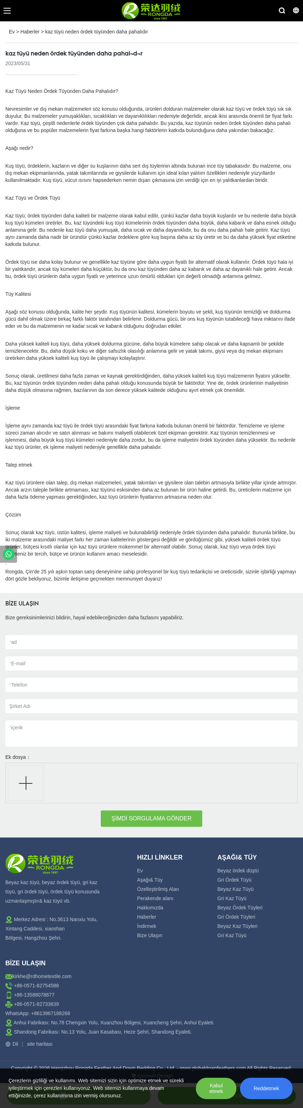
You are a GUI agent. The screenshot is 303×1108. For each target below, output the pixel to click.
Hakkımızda (150, 907)
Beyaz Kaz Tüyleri (238, 926)
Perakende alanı (155, 898)
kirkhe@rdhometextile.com (42, 976)
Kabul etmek (216, 1088)
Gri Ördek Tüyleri (236, 917)
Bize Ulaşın (149, 935)
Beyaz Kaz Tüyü (236, 889)
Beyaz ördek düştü (238, 870)
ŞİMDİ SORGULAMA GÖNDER (151, 818)
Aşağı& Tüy (150, 880)
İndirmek (146, 926)
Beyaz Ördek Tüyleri (240, 907)
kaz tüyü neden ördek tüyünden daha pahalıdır (96, 32)
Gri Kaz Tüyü (232, 898)
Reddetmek (266, 1088)
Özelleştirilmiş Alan (158, 889)
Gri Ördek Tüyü (234, 880)
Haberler (30, 32)
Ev (12, 32)
